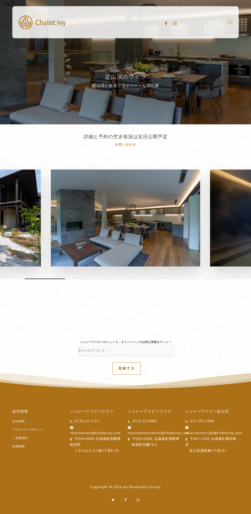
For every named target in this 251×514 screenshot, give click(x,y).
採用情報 (18, 446)
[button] (229, 22)
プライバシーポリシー (27, 429)
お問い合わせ (125, 144)
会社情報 (18, 421)
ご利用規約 (20, 438)
